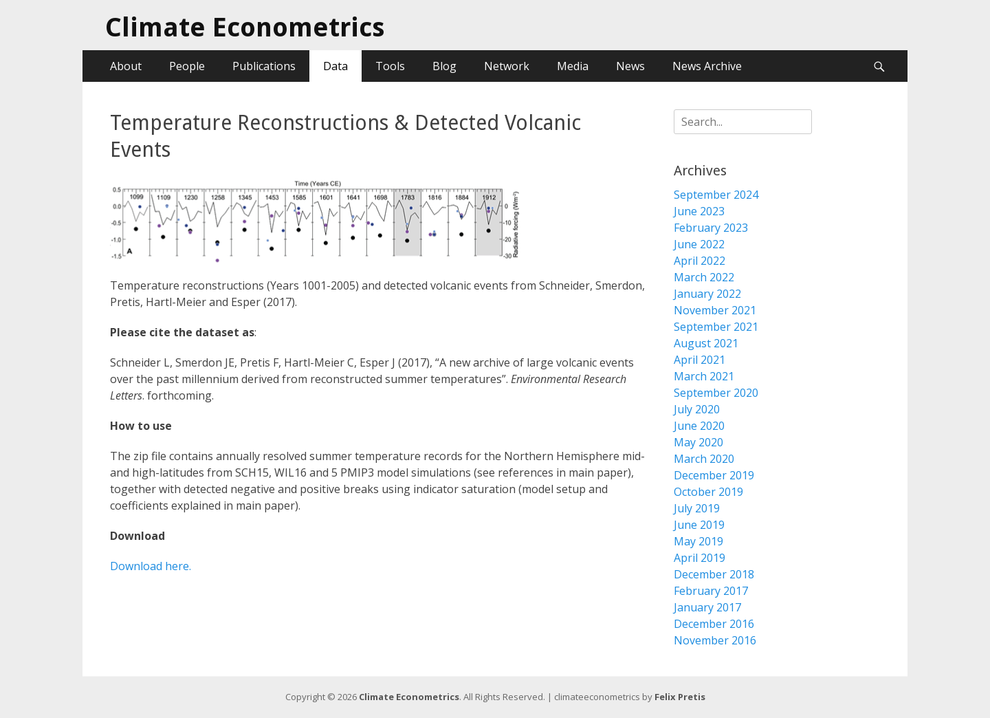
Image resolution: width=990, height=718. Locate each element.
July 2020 (697, 409)
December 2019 (714, 475)
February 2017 (711, 590)
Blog (444, 66)
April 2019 (699, 557)
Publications (264, 66)
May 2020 (698, 442)
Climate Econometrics (244, 27)
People (187, 66)
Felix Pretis (679, 696)
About (126, 66)
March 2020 (704, 458)
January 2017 (707, 607)
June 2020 (699, 425)
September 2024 (716, 194)
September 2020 (716, 392)
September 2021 (716, 326)
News (630, 66)
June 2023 (699, 211)
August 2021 (706, 343)
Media (572, 66)
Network (506, 66)
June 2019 (699, 524)
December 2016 (714, 623)
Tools (390, 66)
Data (335, 66)
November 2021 (715, 310)
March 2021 (704, 376)
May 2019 (698, 541)
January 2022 (707, 293)
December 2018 (714, 574)
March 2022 (704, 277)
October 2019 (708, 491)
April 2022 (699, 260)
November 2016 (715, 640)
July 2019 (697, 508)
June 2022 (699, 244)
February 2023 (711, 227)
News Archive (707, 66)
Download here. (150, 566)
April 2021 (699, 359)
